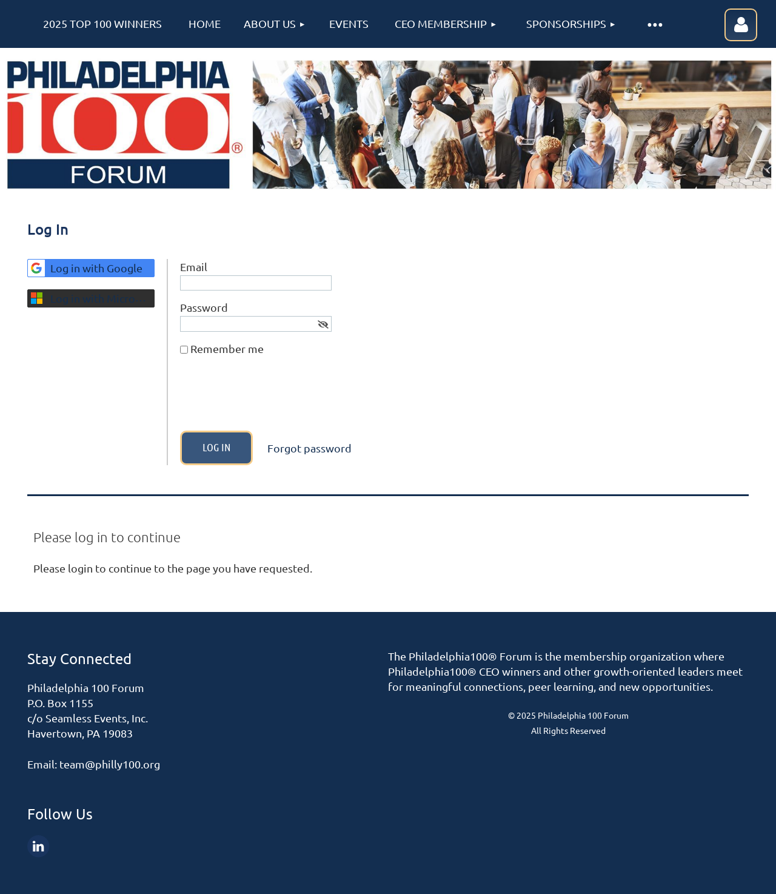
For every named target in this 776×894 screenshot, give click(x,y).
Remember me (227, 348)
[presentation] (272, 398)
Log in (740, 24)
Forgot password (309, 448)
